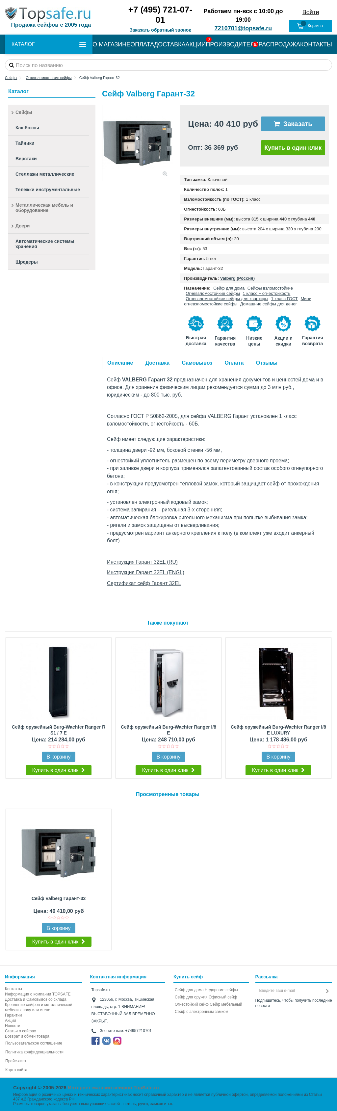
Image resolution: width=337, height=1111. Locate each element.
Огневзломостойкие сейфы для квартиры (227, 298)
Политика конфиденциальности (34, 1052)
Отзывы (266, 363)
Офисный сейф (223, 997)
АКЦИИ (196, 44)
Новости (12, 1025)
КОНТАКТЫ (316, 44)
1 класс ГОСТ (284, 298)
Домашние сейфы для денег (268, 303)
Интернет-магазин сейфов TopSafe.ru (113, 1087)
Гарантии (13, 1015)
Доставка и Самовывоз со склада (35, 999)
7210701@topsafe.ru (243, 28)
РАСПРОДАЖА (279, 44)
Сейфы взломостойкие (270, 288)
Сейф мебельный (226, 1004)
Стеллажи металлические (44, 174)
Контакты (13, 989)
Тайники (24, 143)
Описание (120, 363)
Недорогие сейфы (221, 990)
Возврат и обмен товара (27, 1036)
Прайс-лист (15, 1061)
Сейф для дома (229, 288)
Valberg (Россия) (237, 278)
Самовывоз (197, 363)
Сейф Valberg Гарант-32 (59, 898)
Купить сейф (188, 976)
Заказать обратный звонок (160, 30)
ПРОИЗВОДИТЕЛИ (232, 44)
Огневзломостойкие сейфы (213, 293)
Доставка (157, 363)
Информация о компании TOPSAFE (37, 994)
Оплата (234, 363)
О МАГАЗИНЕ (111, 44)
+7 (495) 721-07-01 (160, 15)
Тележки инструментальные (47, 189)
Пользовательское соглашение (33, 1043)
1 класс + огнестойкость (267, 293)
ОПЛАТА (142, 44)
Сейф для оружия (191, 997)
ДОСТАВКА (170, 44)
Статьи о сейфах (20, 1031)
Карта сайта (16, 1070)
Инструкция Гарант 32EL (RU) (142, 562)
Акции (10, 1020)
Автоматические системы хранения (44, 244)
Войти (310, 12)
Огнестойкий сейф (192, 1004)
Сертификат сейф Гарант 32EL (144, 583)
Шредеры (26, 262)
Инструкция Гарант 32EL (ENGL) (145, 572)
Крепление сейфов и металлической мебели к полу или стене (38, 1007)
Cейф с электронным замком (201, 1011)
